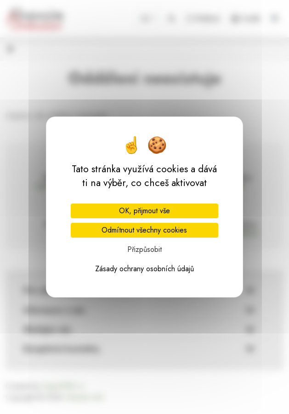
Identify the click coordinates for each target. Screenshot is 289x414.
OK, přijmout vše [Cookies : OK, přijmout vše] (144, 210)
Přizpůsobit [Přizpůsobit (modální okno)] (144, 249)
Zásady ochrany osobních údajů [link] (144, 268)
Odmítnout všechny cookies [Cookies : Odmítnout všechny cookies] (144, 230)
